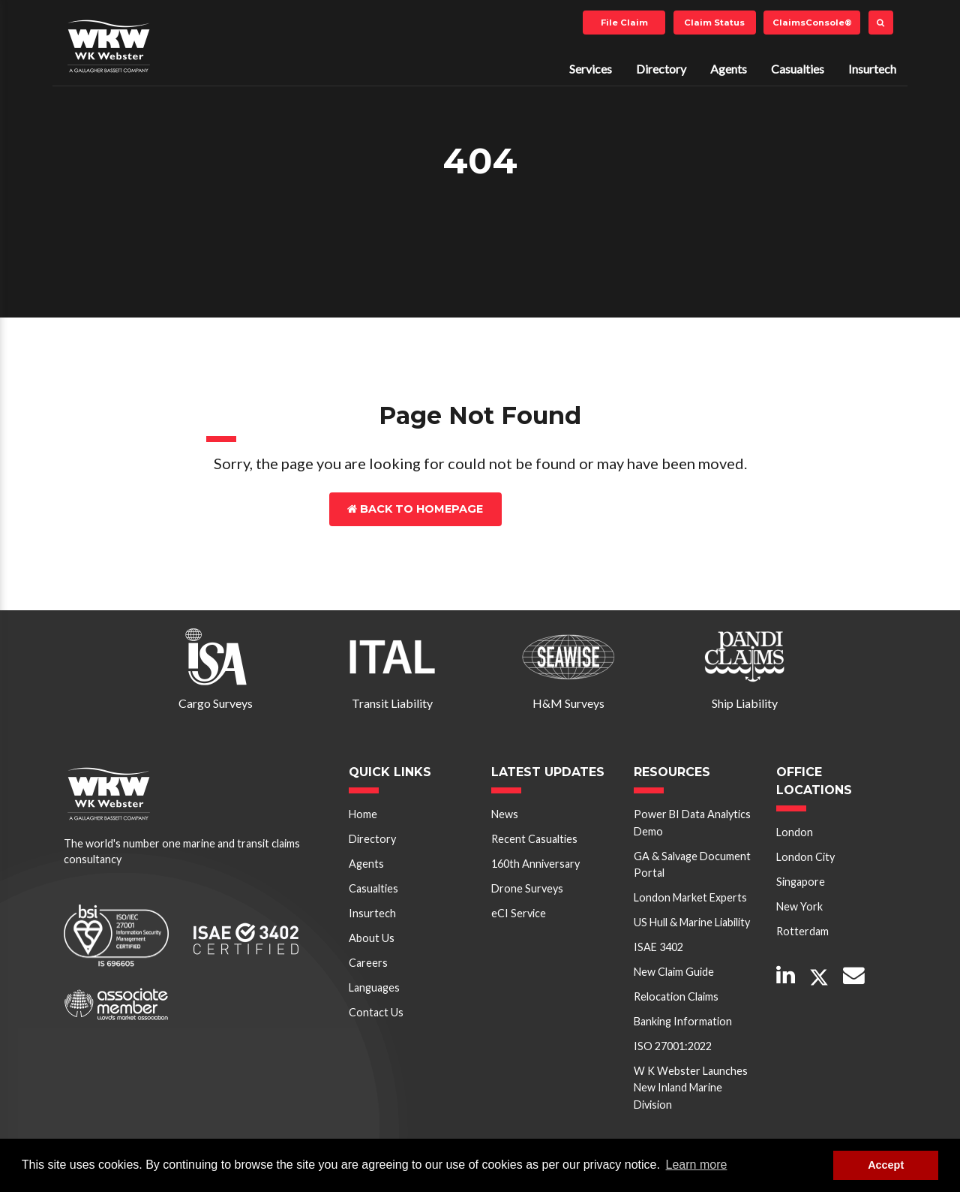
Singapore (800, 881)
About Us (371, 938)
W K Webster (109, 46)
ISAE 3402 (658, 947)
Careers (368, 962)
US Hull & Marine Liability (692, 922)
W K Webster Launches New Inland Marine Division (691, 1087)
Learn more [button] (697, 1164)
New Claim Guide (674, 971)
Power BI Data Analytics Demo (692, 822)
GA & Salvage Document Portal (692, 864)
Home (363, 814)
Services (590, 69)
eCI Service (518, 913)
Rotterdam (802, 931)
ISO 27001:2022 (673, 1046)
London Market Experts (690, 897)
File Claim (624, 22)
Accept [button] (886, 1165)
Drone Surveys (527, 888)
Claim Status (714, 22)
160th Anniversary (535, 863)
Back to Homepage (415, 509)
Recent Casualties (534, 838)
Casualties (797, 69)
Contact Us (567, 509)
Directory (661, 69)
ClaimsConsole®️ (812, 22)
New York (799, 906)
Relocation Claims (676, 996)
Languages (374, 987)
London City (805, 856)
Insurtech (872, 69)
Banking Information (683, 1021)
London (794, 832)
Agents (728, 69)
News (504, 814)
